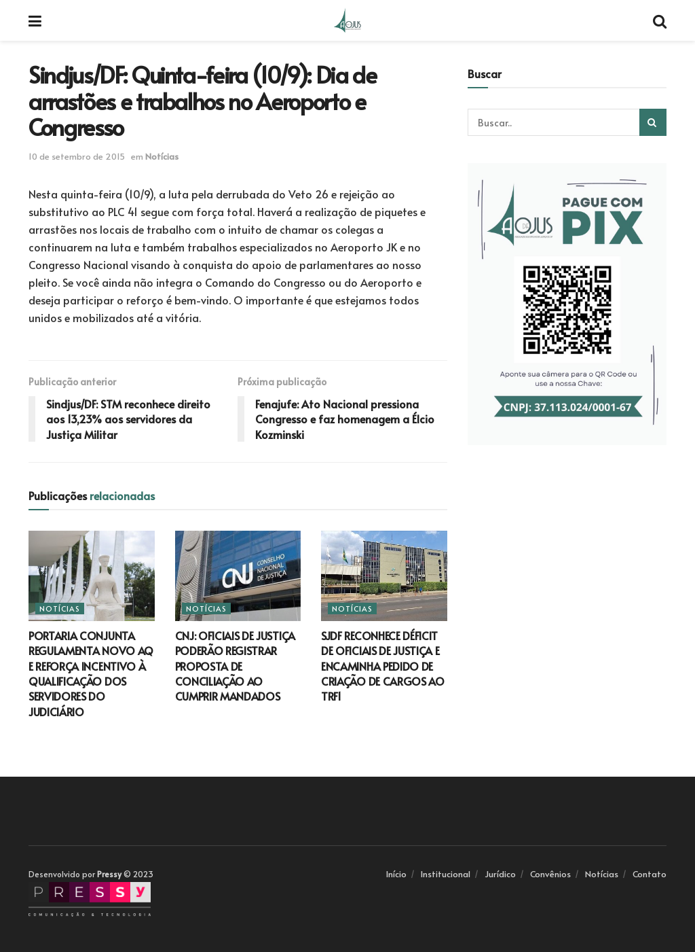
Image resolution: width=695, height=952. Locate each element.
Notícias (162, 156)
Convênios (550, 874)
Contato (649, 874)
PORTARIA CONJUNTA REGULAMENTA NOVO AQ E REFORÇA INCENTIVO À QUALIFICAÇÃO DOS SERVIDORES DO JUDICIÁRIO (91, 673)
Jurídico (500, 874)
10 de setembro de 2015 (77, 156)
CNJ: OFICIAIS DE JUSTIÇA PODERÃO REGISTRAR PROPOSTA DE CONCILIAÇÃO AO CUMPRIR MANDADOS (235, 666)
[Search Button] (652, 122)
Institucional (445, 874)
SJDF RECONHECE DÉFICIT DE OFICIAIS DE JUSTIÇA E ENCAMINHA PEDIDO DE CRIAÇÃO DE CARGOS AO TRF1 (383, 666)
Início (396, 874)
